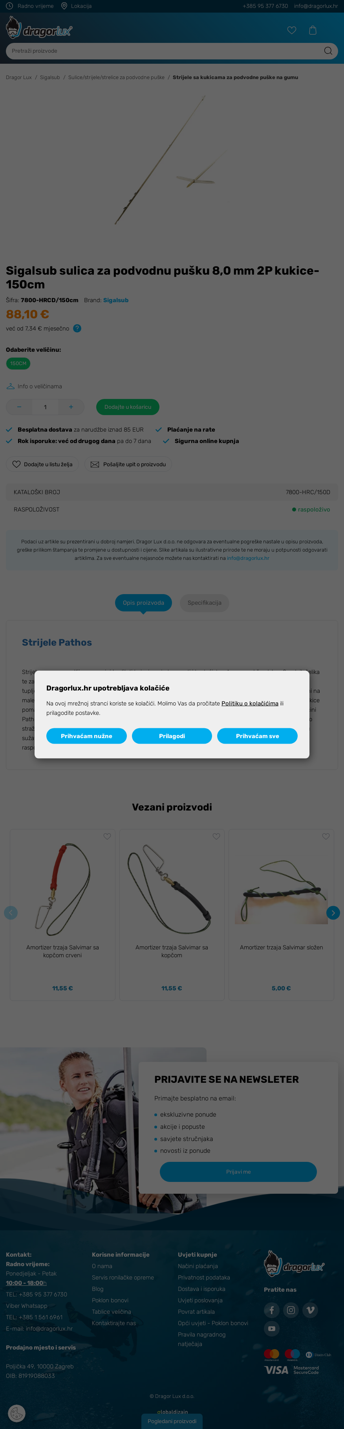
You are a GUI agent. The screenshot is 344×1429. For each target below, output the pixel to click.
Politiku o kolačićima (249, 703)
